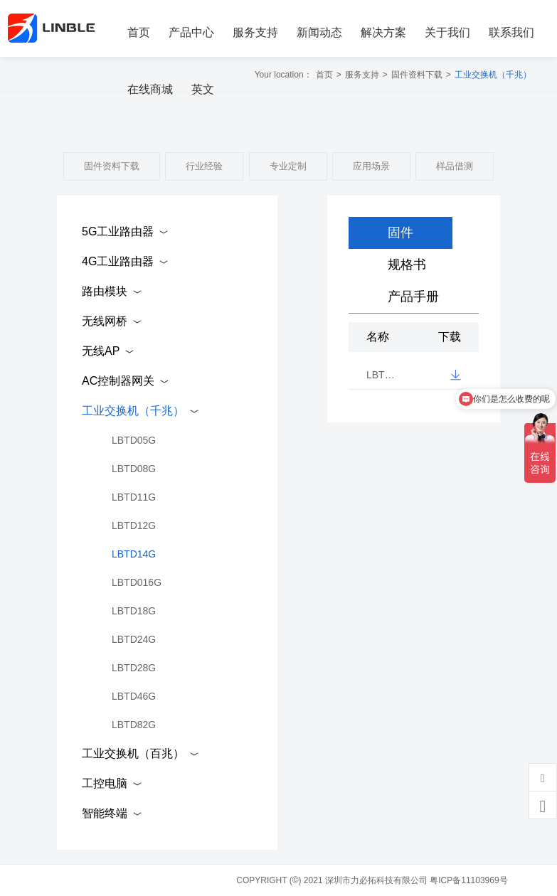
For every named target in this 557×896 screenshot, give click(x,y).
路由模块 (104, 291)
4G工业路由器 (118, 261)
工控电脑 (104, 783)
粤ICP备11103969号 (468, 880)
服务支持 (255, 32)
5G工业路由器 (118, 231)
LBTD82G (134, 724)
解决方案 (383, 32)
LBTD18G (134, 611)
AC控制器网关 (118, 381)
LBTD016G (136, 582)
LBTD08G (134, 468)
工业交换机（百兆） (133, 753)
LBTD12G (134, 525)
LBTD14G (134, 554)
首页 (138, 32)
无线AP (101, 351)
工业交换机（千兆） (133, 411)
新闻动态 (319, 32)
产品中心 (191, 32)
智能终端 (104, 813)
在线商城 (150, 89)
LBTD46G (134, 696)
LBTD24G (134, 639)
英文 (202, 89)
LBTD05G (134, 440)
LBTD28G (134, 667)
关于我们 (447, 32)
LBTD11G (134, 497)
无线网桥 (104, 321)
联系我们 (511, 32)
